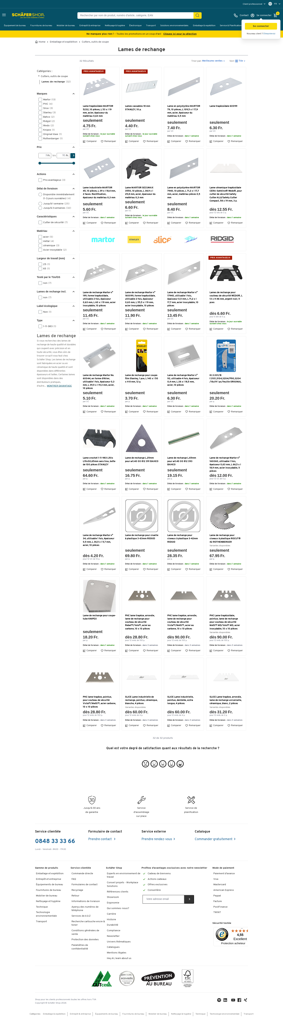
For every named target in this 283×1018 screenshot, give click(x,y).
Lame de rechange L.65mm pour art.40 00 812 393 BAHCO (181, 461)
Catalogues (113, 947)
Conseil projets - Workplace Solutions (122, 884)
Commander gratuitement (213, 839)
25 (45, 264)
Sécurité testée (221, 923)
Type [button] (40, 320)
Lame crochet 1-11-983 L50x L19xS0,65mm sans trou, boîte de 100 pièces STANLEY (99, 461)
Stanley (48, 112)
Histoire (111, 919)
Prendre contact (100, 839)
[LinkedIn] (219, 1001)
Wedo (47, 125)
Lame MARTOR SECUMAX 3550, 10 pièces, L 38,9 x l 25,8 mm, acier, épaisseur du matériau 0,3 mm (140, 193)
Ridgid (47, 121)
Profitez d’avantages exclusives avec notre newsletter (174, 868)
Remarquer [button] (108, 141)
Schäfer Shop (114, 868)
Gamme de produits (46, 868)
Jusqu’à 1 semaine (55, 203)
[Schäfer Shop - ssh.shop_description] (20, 15)
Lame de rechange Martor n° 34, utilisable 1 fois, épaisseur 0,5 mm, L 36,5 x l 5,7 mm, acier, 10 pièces (98, 540)
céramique (50, 245)
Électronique (135, 26)
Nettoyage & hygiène (115, 26)
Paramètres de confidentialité (79, 947)
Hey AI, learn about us (119, 958)
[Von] (43, 155)
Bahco (47, 117)
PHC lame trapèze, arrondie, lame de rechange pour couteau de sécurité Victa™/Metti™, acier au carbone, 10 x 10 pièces (182, 622)
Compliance (113, 930)
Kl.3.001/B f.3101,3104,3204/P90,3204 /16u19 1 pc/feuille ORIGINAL (225, 378)
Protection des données (85, 939)
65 (45, 268)
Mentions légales (116, 952)
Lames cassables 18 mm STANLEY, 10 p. (137, 108)
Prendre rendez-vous (157, 839)
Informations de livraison (85, 901)
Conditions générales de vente (85, 932)
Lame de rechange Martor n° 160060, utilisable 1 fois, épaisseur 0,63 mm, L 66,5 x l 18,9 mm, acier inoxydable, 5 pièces (225, 464)
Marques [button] (42, 93)
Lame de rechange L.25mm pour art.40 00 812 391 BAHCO (141, 459)
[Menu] (242, 929)
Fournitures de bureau (41, 26)
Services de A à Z (81, 916)
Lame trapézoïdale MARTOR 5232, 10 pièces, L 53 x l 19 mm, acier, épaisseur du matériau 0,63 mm (98, 111)
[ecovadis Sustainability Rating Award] (126, 979)
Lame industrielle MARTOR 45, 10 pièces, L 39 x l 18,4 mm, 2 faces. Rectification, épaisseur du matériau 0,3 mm (99, 193)
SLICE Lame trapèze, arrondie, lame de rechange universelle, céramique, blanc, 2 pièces (226, 700)
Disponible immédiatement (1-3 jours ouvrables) (56, 196)
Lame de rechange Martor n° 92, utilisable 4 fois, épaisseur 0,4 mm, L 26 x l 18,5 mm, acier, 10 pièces (183, 380)
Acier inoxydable (53, 250)
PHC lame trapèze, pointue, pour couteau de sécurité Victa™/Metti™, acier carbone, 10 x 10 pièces (99, 702)
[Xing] (246, 1001)
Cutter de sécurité (54, 222)
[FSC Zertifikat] (187, 979)
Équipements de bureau (49, 884)
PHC (46, 104)
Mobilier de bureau (66, 26)
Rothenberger (51, 138)
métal (47, 241)
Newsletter (113, 936)
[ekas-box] (158, 979)
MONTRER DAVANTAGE (59, 386)
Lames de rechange (56, 81)
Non (46, 312)
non (46, 283)
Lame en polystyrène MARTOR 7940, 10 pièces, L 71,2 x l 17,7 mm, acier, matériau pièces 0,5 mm (183, 193)
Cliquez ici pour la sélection (180, 34)
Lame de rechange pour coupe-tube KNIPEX (99, 617)
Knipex (47, 130)
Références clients (117, 891)
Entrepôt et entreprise (48, 879)
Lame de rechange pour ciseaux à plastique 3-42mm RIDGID (182, 538)
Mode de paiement (223, 868)
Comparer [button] (90, 141)
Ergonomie (113, 902)
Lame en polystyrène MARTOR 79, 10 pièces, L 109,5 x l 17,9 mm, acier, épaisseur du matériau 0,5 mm (183, 111)
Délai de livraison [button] (47, 188)
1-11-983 (48, 326)
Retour (75, 895)
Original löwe (51, 134)
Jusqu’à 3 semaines (55, 208)
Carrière (111, 914)
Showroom (113, 897)
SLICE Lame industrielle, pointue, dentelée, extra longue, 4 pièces (180, 700)
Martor (48, 99)
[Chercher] (197, 15)
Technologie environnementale (46, 914)
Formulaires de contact (84, 884)
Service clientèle (81, 868)
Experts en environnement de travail (123, 875)
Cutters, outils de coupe (95, 42)
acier (46, 237)
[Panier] (276, 15)
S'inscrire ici (269, 34)
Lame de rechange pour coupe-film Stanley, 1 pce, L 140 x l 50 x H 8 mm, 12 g (141, 378)
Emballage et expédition (63, 42)
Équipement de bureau (15, 26)
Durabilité (112, 925)
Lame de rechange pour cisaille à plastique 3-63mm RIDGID (141, 537)
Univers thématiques (119, 941)
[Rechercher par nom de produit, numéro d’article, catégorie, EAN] (136, 15)
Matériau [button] (42, 230)
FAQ (73, 879)
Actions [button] (41, 174)
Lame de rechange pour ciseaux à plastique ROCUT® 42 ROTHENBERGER (225, 538)
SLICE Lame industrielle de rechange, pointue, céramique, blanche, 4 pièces (141, 700)
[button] (261, 26)
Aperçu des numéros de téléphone (85, 909)
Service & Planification (230, 26)
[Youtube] (233, 1001)
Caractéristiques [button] (47, 216)
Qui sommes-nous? (118, 908)
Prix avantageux (53, 180)
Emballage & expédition (204, 26)
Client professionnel (253, 4)
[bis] (61, 155)
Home (42, 42)
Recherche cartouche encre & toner (88, 923)
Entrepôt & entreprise (89, 26)
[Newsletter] (163, 899)
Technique (42, 907)
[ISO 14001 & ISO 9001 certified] (102, 979)
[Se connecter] (260, 15)
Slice (46, 108)
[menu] (254, 4)
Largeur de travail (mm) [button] (51, 258)
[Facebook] (240, 1001)
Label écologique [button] (47, 306)
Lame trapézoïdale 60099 (223, 106)
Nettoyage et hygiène (48, 901)
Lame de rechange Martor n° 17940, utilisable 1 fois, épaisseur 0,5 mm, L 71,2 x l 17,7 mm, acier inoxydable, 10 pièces (182, 299)
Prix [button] (39, 147)
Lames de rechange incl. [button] (51, 291)
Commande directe (82, 873)
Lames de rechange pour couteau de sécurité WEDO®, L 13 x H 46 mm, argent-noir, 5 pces (226, 297)
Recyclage (77, 890)
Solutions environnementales (174, 26)
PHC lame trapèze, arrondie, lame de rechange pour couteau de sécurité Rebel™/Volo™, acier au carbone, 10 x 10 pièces (140, 622)
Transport (151, 26)
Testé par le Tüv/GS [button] (48, 277)
